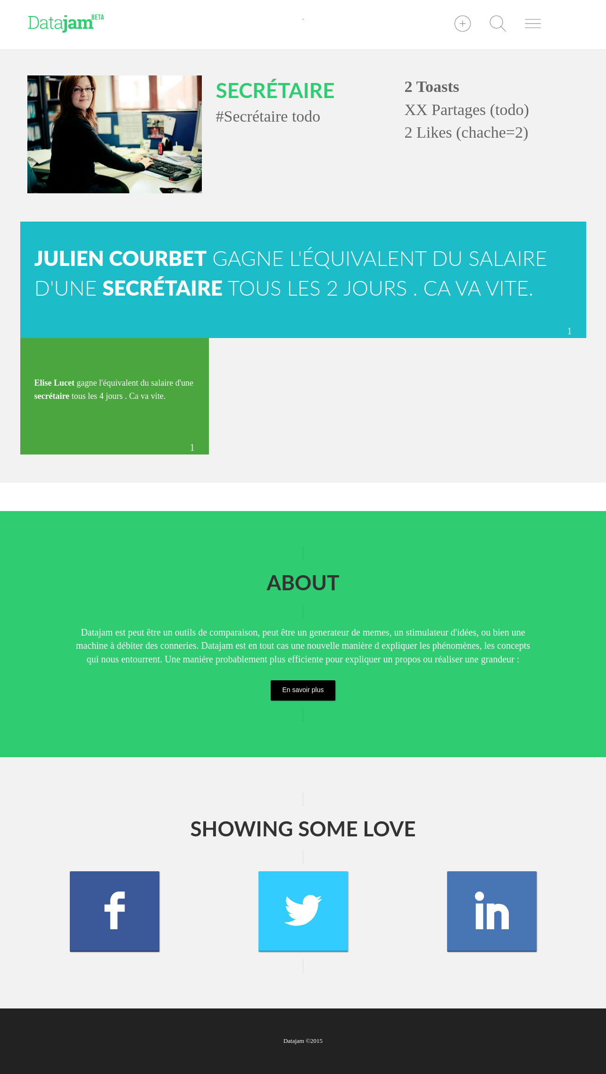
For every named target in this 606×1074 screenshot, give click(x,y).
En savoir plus (303, 690)
